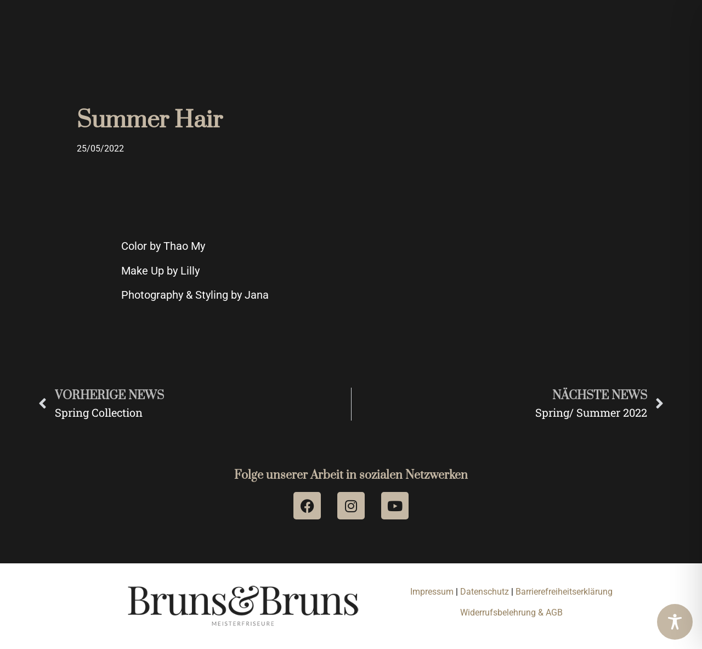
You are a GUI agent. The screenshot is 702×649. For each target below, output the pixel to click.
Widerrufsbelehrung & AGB (511, 612)
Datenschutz (485, 591)
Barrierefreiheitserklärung (564, 591)
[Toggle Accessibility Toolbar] (675, 622)
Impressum (432, 591)
